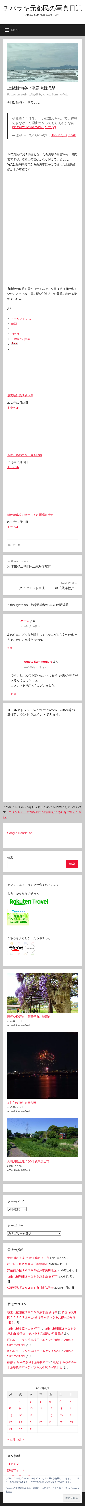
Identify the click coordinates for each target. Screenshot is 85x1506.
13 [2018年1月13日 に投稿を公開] (60, 1408)
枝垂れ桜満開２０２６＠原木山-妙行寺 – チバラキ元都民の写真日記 (41, 1317)
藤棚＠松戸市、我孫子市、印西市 (29, 1016)
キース (24, 621)
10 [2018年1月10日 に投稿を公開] (31, 1408)
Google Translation (19, 833)
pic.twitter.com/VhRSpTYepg (34, 127)
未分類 (16, 545)
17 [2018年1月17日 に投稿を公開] (31, 1415)
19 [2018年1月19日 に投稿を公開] (50, 1415)
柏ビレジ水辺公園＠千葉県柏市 (27, 1264)
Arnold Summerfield (55, 94)
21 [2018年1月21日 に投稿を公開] (71, 1415)
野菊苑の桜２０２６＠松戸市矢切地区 (32, 1270)
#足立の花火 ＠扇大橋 (21, 1102)
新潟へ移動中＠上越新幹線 (42, 436)
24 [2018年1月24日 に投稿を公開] (31, 1422)
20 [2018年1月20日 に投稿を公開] (61, 1415)
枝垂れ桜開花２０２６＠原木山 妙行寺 (32, 1312)
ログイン (13, 1464)
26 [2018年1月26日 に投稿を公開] (51, 1422)
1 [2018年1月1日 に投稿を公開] (10, 1401)
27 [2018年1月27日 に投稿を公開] (61, 1422)
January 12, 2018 (63, 135)
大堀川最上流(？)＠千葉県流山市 (28, 1161)
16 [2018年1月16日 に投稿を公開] (20, 1415)
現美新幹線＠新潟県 (42, 376)
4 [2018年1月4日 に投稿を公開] (40, 1401)
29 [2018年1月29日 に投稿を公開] (10, 1429)
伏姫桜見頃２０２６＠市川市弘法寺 (30, 1287)
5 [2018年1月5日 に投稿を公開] (50, 1401)
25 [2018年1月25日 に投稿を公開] (40, 1422)
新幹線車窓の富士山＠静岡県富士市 (42, 496)
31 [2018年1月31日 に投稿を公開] (31, 1429)
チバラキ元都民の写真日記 (42, 8)
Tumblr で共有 (20, 339)
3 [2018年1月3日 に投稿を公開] (30, 1401)
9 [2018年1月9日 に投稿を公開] (20, 1408)
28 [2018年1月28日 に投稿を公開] (71, 1422)
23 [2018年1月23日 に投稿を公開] (20, 1422)
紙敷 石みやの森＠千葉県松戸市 (28, 1362)
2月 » (20, 1439)
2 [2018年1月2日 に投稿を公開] (19, 1401)
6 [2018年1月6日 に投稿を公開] (60, 1401)
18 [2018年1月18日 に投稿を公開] (40, 1415)
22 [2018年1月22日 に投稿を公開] (10, 1422)
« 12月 (11, 1439)
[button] (71, 1497)
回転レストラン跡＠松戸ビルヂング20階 (33, 1340)
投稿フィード (16, 1470)
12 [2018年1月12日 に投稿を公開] (50, 1408)
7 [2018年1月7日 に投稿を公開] (70, 1401)
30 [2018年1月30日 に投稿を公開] (20, 1429)
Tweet (15, 334)
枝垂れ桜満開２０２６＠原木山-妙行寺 (32, 1276)
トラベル (13, 407)
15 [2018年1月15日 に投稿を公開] (10, 1415)
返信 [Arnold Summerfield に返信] (13, 693)
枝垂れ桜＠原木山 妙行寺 (23, 1328)
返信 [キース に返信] (9, 648)
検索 (10, 857)
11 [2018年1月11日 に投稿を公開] (40, 1408)
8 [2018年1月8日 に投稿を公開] (10, 1408)
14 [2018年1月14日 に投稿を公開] (71, 1408)
